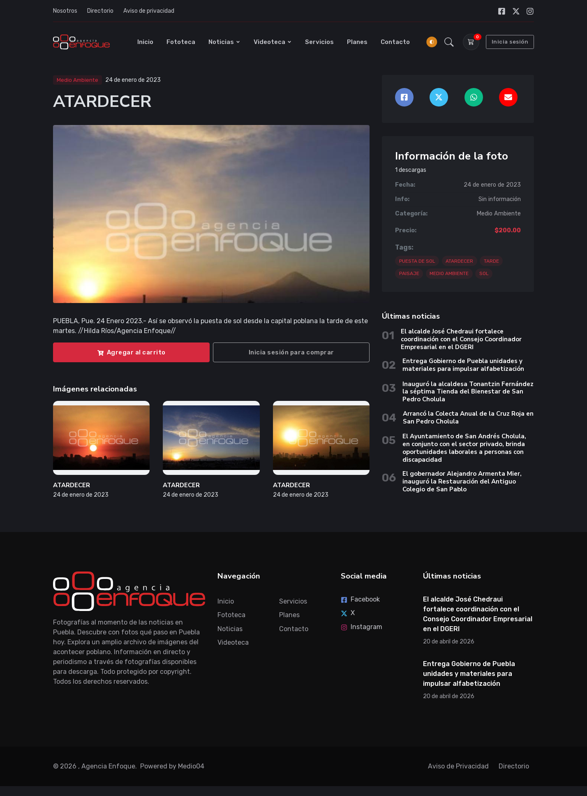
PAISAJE (409, 273)
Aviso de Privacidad (458, 766)
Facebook (360, 599)
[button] (449, 42)
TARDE (491, 261)
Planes (357, 42)
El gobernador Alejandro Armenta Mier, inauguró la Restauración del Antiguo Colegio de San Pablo (462, 481)
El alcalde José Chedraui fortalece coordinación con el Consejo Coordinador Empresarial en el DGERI (461, 339)
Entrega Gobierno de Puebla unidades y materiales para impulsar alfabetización (463, 365)
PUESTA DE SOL (417, 261)
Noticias (224, 42)
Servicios (319, 42)
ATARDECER (71, 485)
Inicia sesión (510, 42)
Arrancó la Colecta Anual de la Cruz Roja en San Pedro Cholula (468, 418)
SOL (484, 273)
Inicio (145, 42)
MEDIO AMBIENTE (449, 273)
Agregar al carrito (131, 352)
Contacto (395, 42)
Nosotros (65, 10)
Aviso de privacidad (148, 10)
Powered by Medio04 (172, 766)
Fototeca (180, 42)
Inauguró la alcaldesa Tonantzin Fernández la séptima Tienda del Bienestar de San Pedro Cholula (468, 392)
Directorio (100, 10)
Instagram (361, 627)
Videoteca (273, 42)
